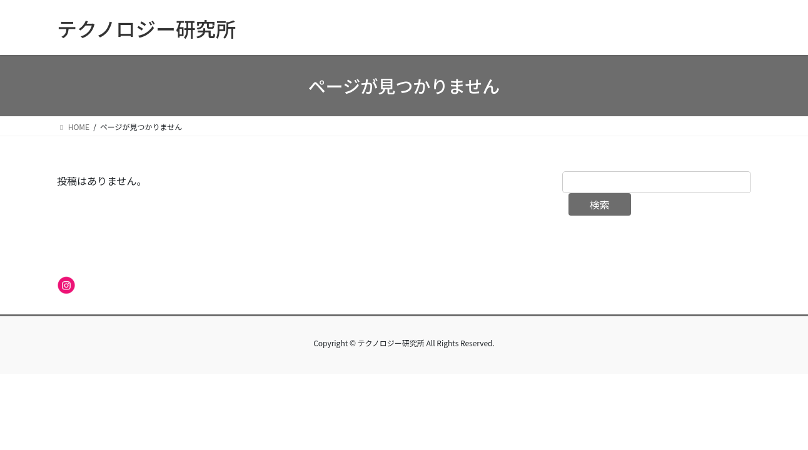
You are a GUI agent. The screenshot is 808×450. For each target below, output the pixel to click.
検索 (600, 204)
